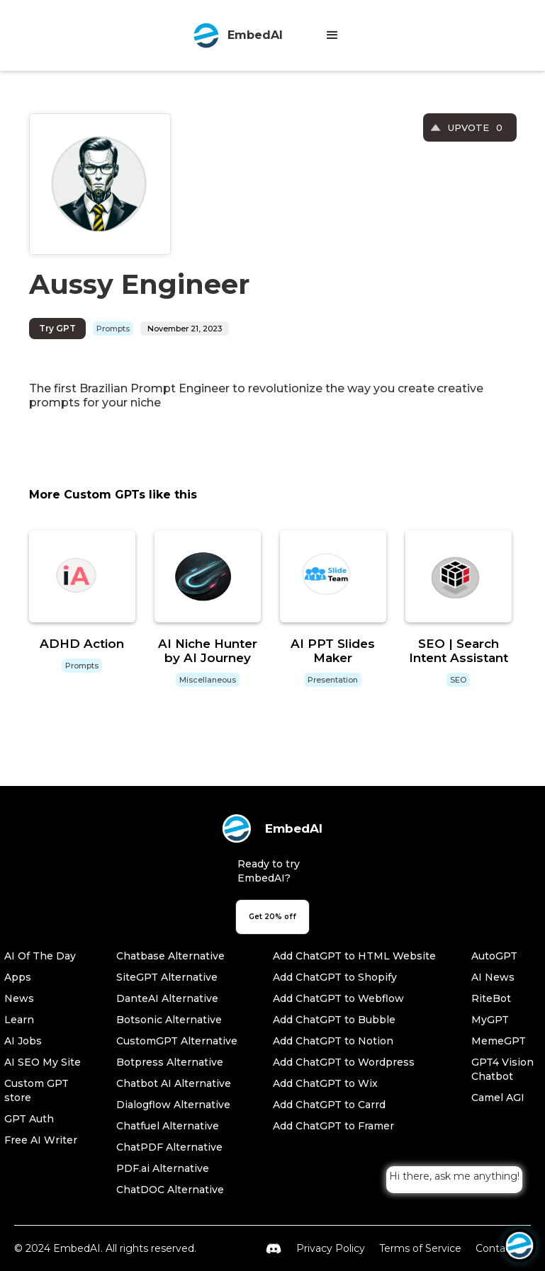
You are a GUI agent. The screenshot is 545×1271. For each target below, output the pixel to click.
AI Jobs (23, 1041)
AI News (493, 977)
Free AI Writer (40, 1140)
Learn (19, 1019)
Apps (17, 977)
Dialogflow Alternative (173, 1104)
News (19, 998)
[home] (237, 35)
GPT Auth (29, 1118)
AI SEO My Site (42, 1062)
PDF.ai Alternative (162, 1168)
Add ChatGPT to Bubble (334, 1019)
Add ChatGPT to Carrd (329, 1104)
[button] (332, 35)
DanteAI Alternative (167, 998)
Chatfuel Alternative (167, 1125)
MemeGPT (498, 1041)
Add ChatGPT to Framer (333, 1125)
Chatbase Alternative (170, 956)
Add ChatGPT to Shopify (335, 977)
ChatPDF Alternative (169, 1147)
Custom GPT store (36, 1090)
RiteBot (491, 998)
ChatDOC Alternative (170, 1189)
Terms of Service (420, 1248)
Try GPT (57, 328)
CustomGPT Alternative (176, 1041)
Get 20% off (272, 916)
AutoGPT (494, 956)
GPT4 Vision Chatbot (502, 1069)
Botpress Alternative (169, 1062)
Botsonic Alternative (169, 1019)
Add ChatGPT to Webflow (338, 998)
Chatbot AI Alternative (173, 1083)
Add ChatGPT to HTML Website (354, 956)
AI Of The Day (40, 956)
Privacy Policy (330, 1248)
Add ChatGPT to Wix (325, 1083)
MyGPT (490, 1019)
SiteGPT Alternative (167, 977)
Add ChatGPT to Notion (333, 1041)
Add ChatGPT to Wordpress (344, 1062)
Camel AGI (497, 1097)
